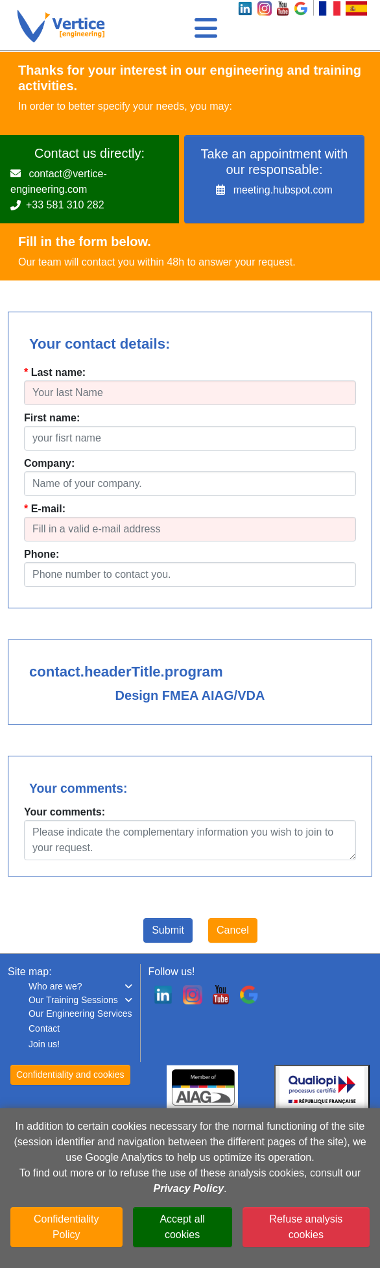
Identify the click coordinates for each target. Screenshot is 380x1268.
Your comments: (64, 811)
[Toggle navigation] (204, 25)
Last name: (58, 372)
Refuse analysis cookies (305, 1226)
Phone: (41, 554)
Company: (49, 463)
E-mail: (48, 508)
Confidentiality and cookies (70, 1074)
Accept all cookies (182, 1226)
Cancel (233, 930)
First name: (52, 417)
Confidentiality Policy (66, 1226)
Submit (168, 930)
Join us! (44, 1044)
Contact (44, 1028)
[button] (80, 986)
